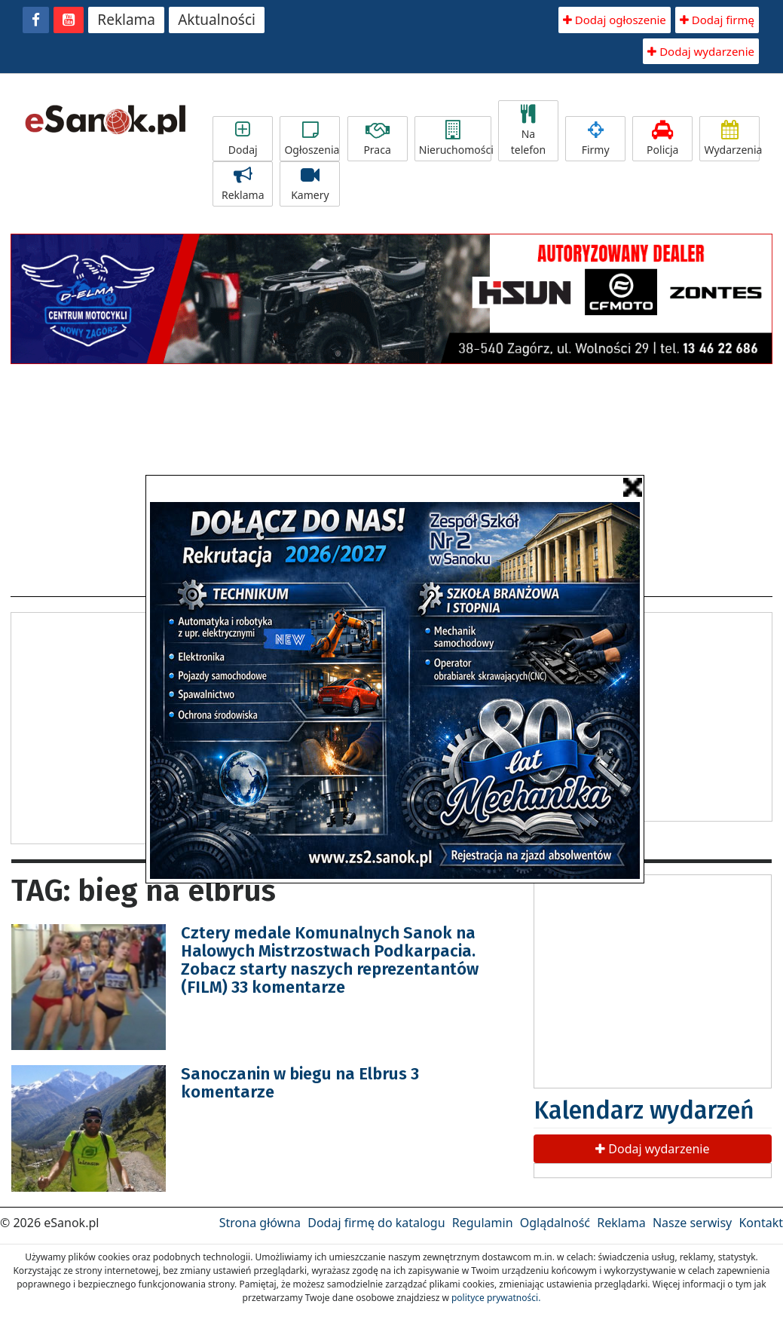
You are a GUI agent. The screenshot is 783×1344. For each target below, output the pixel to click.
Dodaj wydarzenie (700, 51)
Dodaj (242, 139)
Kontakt (761, 1222)
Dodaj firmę (717, 19)
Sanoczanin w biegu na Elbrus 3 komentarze (300, 1083)
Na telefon (528, 131)
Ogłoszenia (311, 139)
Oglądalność (555, 1222)
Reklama (126, 19)
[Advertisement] (138, 725)
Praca (377, 139)
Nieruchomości (455, 139)
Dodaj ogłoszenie (614, 19)
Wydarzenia (732, 139)
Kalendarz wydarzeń (644, 1110)
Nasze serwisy (692, 1222)
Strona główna (260, 1222)
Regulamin (482, 1222)
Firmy (595, 139)
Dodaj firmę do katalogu (376, 1222)
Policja (662, 139)
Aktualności (216, 19)
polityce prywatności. (495, 1297)
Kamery (309, 184)
